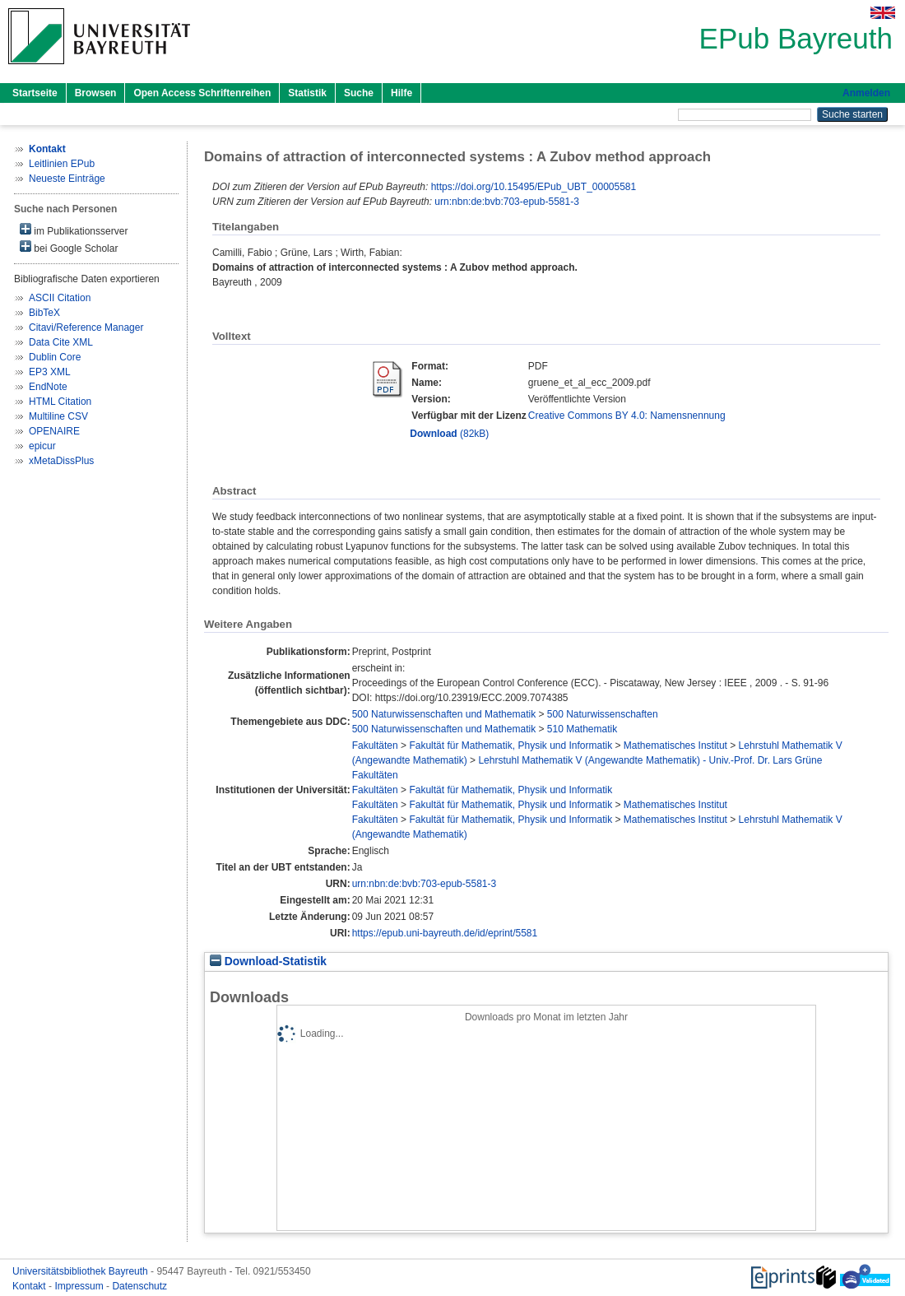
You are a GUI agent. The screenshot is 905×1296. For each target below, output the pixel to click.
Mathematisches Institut (675, 745)
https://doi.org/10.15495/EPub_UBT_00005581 (534, 187)
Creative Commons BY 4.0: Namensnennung (627, 415)
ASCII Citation (59, 298)
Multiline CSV (58, 416)
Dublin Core (55, 357)
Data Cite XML (61, 342)
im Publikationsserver (74, 230)
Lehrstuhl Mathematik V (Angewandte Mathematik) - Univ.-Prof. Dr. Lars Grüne (650, 760)
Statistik (307, 93)
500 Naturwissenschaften (602, 714)
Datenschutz (139, 1286)
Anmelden (866, 93)
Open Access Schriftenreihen (202, 93)
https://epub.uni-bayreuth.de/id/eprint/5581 (445, 933)
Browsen (96, 93)
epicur (42, 446)
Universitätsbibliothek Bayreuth (81, 1271)
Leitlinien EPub (62, 164)
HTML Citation (60, 401)
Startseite (35, 93)
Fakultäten (375, 745)
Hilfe (401, 93)
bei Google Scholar (69, 247)
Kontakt (30, 1286)
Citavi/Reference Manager (86, 327)
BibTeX (44, 312)
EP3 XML (50, 372)
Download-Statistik (268, 961)
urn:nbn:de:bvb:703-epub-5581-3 (506, 201)
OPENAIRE (54, 431)
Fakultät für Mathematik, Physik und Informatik (510, 745)
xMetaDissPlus (61, 461)
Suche (359, 93)
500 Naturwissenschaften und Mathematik (444, 714)
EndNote (48, 387)
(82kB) (449, 433)
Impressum (80, 1286)
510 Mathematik (582, 729)
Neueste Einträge (67, 178)
